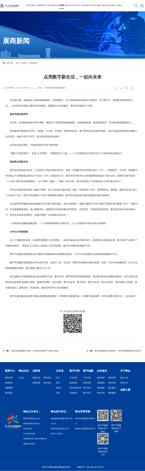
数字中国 (90, 5)
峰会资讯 (9, 378)
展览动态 (47, 378)
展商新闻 (33, 63)
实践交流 (73, 393)
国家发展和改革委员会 (31, 424)
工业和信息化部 (29, 434)
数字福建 (97, 5)
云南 (58, 393)
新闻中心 (33, 5)
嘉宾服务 (101, 388)
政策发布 (73, 383)
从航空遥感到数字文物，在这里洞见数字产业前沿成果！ (35, 351)
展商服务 (112, 393)
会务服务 (111, 5)
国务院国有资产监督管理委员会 (35, 439)
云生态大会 (76, 5)
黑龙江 (59, 388)
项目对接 (112, 383)
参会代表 (101, 393)
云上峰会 (48, 5)
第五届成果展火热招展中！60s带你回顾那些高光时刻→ (118, 351)
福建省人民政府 (29, 444)
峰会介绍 (124, 378)
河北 (58, 378)
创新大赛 (68, 5)
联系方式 (124, 383)
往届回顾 (104, 5)
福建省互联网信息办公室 (60, 429)
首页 (28, 5)
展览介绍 (36, 378)
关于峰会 (119, 5)
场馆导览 (112, 378)
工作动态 (73, 378)
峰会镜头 (9, 393)
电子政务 (87, 388)
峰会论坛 (55, 5)
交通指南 (101, 383)
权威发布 (9, 383)
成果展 (61, 5)
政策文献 (87, 383)
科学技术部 (27, 429)
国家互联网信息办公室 (31, 418)
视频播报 (9, 388)
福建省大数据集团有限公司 (85, 429)
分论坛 (22, 378)
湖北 (58, 383)
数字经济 (87, 393)
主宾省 (83, 5)
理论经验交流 (75, 388)
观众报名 (47, 383)
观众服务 (112, 388)
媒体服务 (101, 378)
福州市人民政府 (57, 434)
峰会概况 (40, 5)
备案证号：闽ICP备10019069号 (90, 467)
